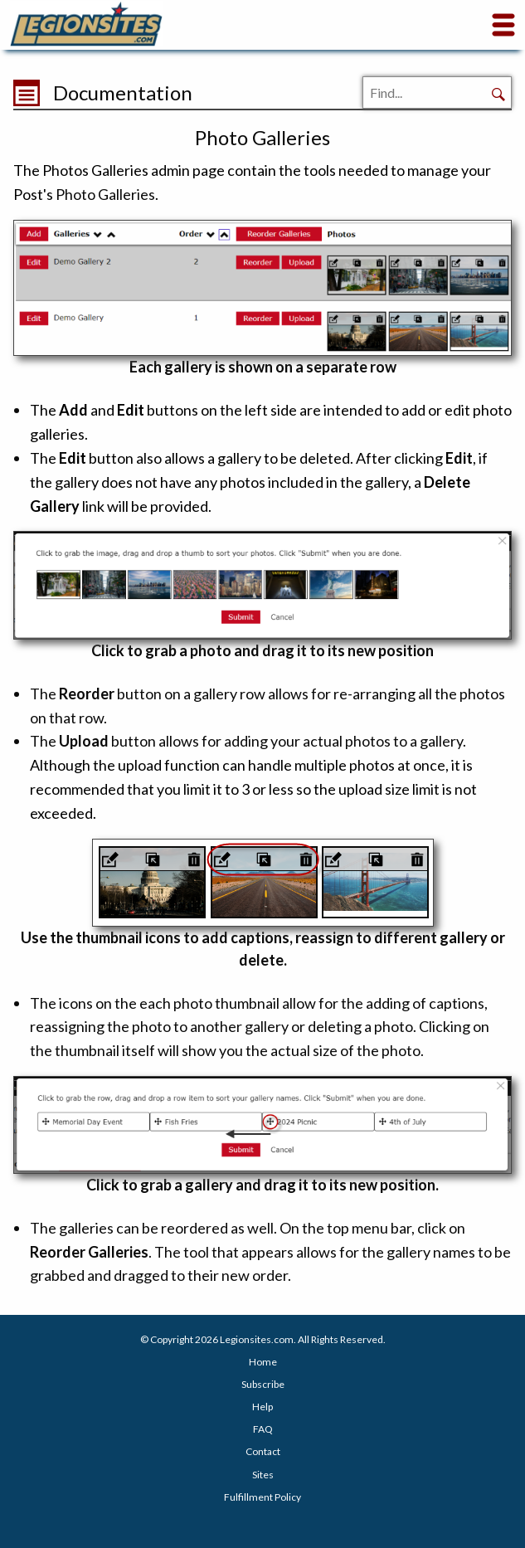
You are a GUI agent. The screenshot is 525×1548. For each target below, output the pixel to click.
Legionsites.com (257, 1339)
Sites (263, 1474)
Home (263, 1362)
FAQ (263, 1429)
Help (262, 1406)
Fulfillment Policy (262, 1497)
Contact (262, 1451)
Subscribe (262, 1384)
